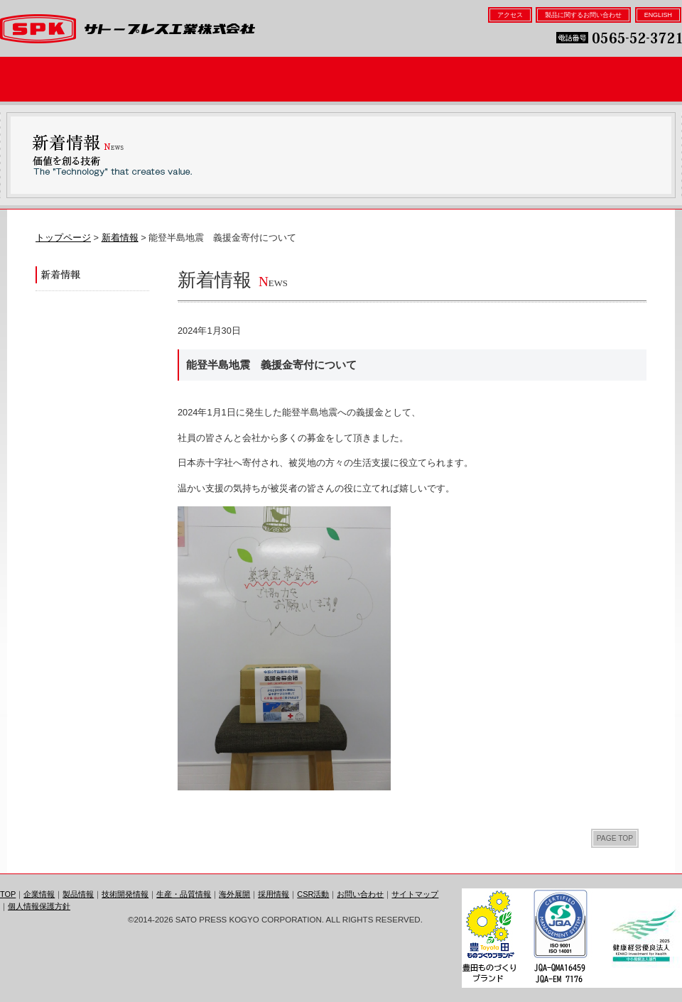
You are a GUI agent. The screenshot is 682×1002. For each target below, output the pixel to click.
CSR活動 (313, 894)
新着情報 (120, 237)
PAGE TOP (615, 838)
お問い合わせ (360, 894)
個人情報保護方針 (39, 906)
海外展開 (508, 79)
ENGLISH (658, 14)
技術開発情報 (285, 79)
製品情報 (173, 79)
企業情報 (62, 79)
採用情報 (620, 79)
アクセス (510, 14)
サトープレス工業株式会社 (128, 28)
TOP (8, 894)
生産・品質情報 (397, 79)
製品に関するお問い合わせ (583, 14)
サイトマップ (414, 894)
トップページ (63, 237)
